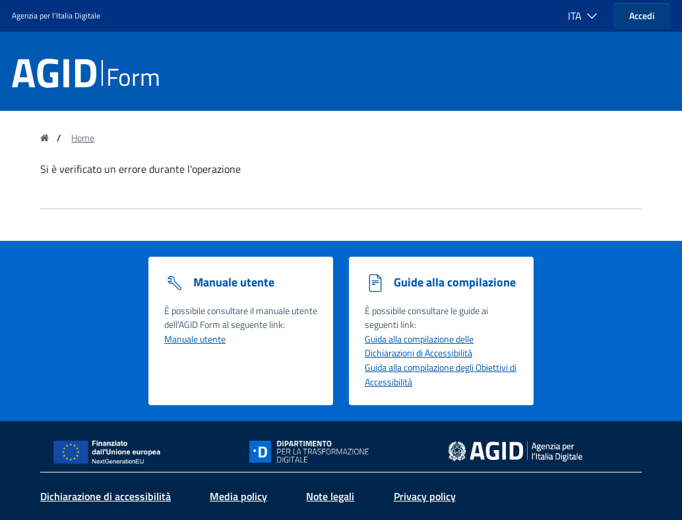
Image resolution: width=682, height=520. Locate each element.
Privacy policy (425, 496)
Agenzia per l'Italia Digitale (56, 15)
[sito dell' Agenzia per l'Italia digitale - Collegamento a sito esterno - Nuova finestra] (515, 451)
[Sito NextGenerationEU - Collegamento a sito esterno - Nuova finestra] (110, 451)
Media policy (238, 496)
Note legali (330, 496)
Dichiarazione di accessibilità (105, 496)
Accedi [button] (641, 15)
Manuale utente (195, 339)
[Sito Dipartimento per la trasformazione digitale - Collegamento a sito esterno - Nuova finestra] (340, 452)
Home (82, 138)
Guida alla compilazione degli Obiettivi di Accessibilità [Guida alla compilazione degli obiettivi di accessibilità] (440, 374)
